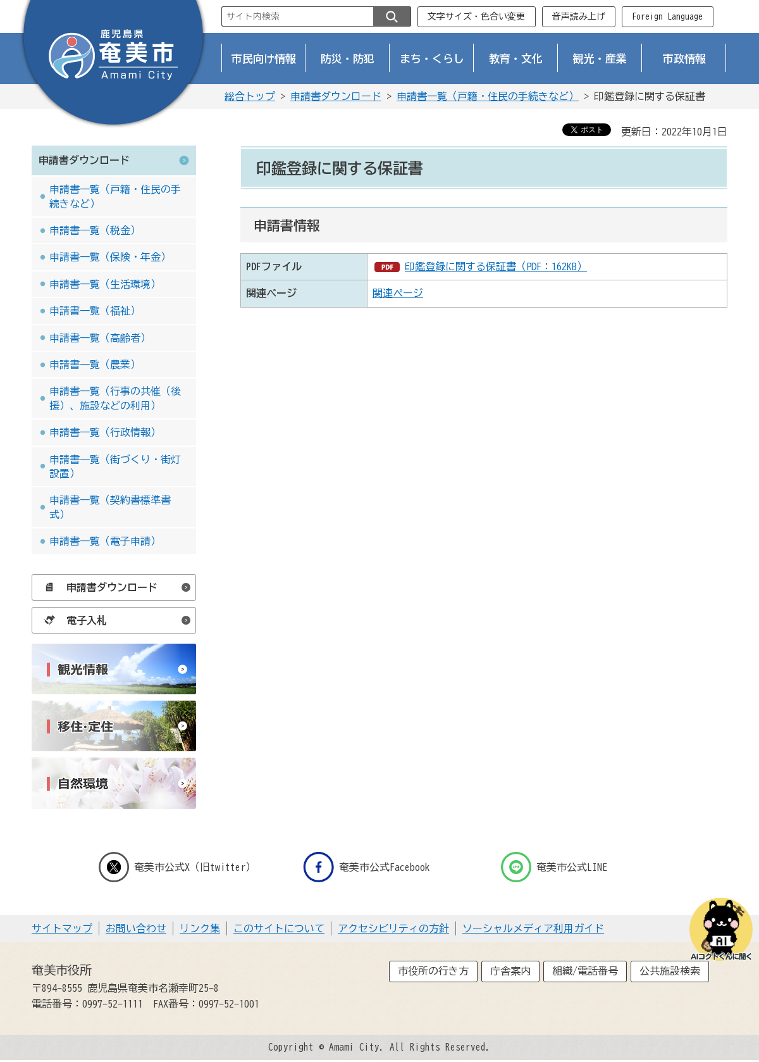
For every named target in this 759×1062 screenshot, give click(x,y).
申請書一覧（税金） (94, 230)
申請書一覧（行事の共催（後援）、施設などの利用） (115, 398)
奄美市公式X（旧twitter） (177, 867)
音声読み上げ (578, 16)
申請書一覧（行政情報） (105, 432)
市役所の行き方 (433, 971)
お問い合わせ (136, 928)
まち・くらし (432, 58)
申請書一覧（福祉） (94, 311)
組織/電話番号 (585, 971)
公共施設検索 (669, 971)
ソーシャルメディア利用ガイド (533, 928)
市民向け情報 (263, 58)
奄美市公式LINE (554, 867)
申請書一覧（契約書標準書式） (110, 507)
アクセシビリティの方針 (393, 928)
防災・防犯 (347, 58)
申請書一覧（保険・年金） (110, 257)
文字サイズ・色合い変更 (476, 16)
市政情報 (684, 58)
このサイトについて (278, 928)
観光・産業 (600, 58)
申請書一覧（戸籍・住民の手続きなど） (488, 96)
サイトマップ (62, 928)
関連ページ (398, 293)
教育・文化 (516, 58)
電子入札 (72, 620)
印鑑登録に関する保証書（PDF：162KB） (496, 266)
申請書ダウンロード (335, 96)
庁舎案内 (510, 971)
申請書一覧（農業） (94, 364)
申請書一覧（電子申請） (105, 541)
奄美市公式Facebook (366, 867)
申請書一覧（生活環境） (105, 284)
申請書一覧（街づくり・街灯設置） (115, 466)
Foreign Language (667, 16)
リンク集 (200, 928)
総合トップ (250, 96)
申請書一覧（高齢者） (100, 338)
